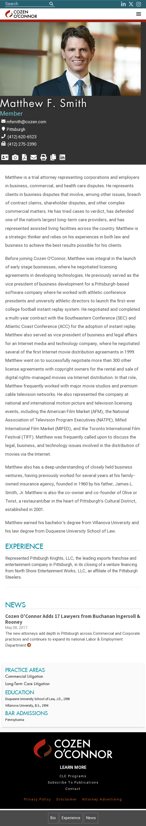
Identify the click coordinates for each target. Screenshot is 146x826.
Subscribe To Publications (73, 782)
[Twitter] (131, 4)
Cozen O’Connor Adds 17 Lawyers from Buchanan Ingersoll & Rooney (72, 619)
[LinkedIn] (123, 4)
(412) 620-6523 (22, 136)
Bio (53, 818)
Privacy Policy (37, 799)
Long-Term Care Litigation (27, 684)
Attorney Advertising (102, 799)
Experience (71, 818)
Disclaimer (66, 799)
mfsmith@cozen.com (26, 121)
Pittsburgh (16, 129)
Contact (73, 789)
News (91, 818)
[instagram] (138, 4)
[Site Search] (30, 4)
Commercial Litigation (24, 677)
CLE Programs (73, 776)
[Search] (51, 4)
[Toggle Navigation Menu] (138, 13)
